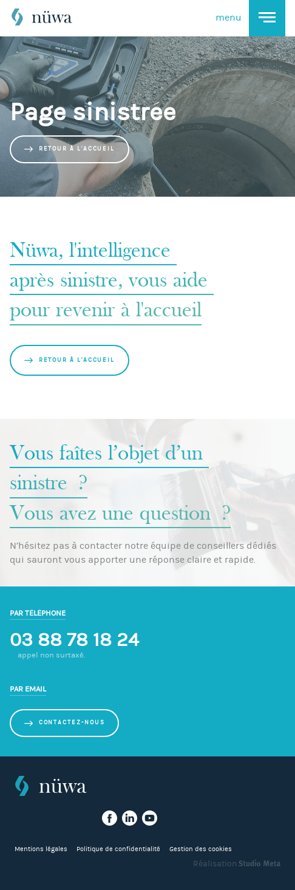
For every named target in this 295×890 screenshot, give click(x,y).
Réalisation (236, 864)
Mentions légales (41, 849)
